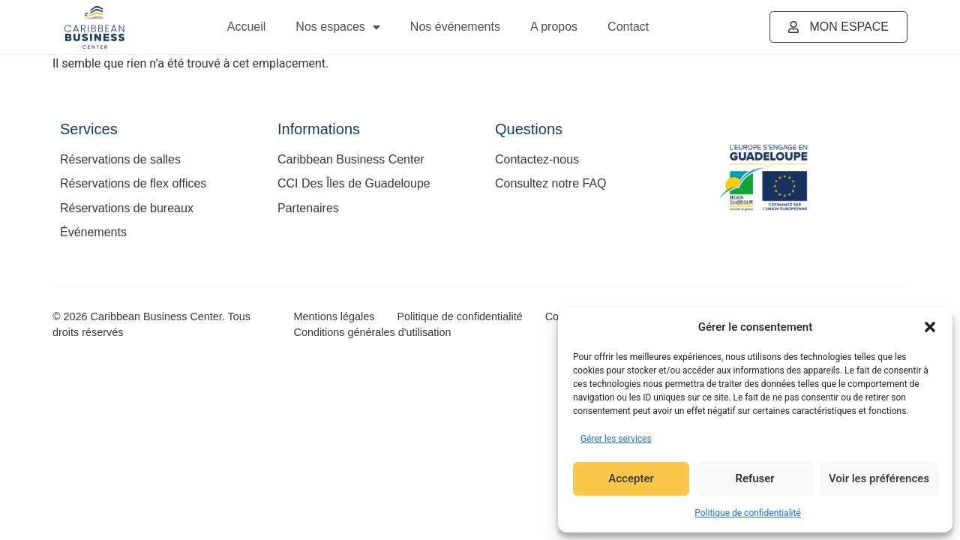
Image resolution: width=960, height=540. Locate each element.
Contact (628, 26)
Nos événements (455, 26)
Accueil (246, 26)
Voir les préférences (879, 479)
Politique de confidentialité (747, 513)
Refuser (754, 479)
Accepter (630, 479)
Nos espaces (338, 27)
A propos (554, 26)
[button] (930, 327)
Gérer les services (616, 439)
